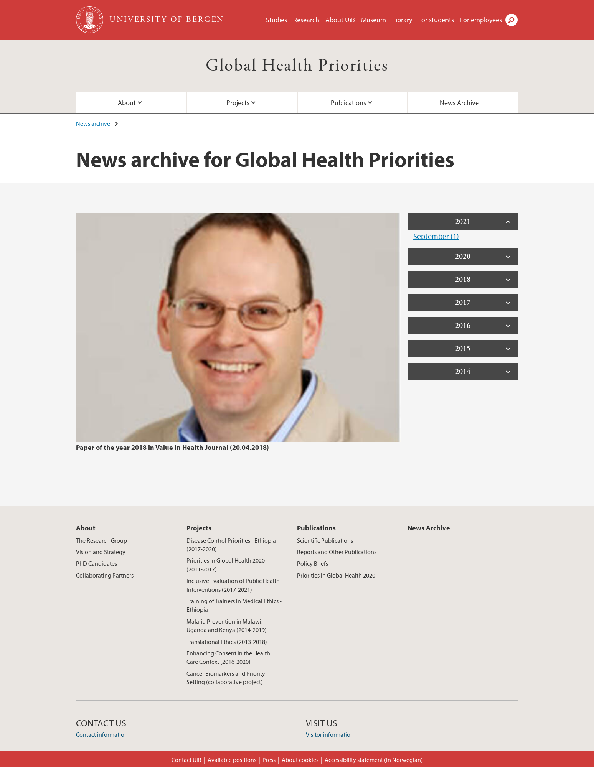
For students (436, 19)
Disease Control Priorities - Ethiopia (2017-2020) (231, 545)
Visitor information (330, 734)
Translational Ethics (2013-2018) (226, 641)
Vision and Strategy (100, 552)
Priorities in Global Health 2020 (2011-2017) (225, 564)
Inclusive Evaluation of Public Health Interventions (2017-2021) (233, 585)
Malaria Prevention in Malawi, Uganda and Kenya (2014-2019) (226, 625)
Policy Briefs (312, 563)
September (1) (436, 236)
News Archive (459, 102)
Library (402, 19)
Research (306, 19)
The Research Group (101, 540)
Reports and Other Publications (336, 552)
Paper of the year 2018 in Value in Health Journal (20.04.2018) (172, 447)
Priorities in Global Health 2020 (336, 575)
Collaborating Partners (105, 575)
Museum (373, 19)
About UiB (340, 19)
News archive (93, 123)
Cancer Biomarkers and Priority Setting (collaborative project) (225, 678)
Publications (348, 102)
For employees (481, 19)
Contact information (102, 734)
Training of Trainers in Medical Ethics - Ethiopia (234, 605)
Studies (276, 19)
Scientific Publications (325, 540)
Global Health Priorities (297, 66)
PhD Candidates (96, 563)
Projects (237, 102)
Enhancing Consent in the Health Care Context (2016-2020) (228, 657)
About (127, 102)
